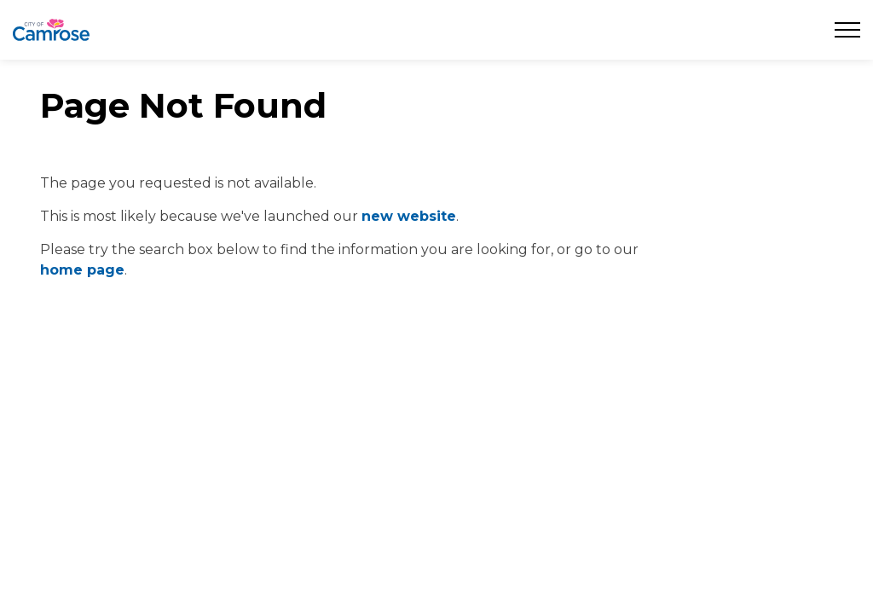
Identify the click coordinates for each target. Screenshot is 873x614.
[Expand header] (847, 30)
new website (408, 216)
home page (82, 270)
